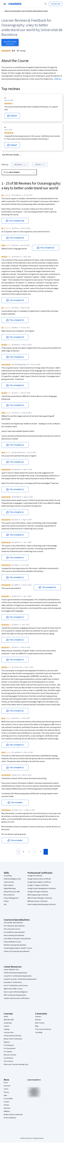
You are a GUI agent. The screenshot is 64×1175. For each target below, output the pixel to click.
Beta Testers (39, 1023)
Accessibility (8, 1098)
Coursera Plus (9, 1032)
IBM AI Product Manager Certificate (40, 898)
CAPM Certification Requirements (15, 973)
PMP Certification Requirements (15, 995)
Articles (6, 1105)
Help (5, 1095)
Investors (7, 1086)
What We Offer (9, 1020)
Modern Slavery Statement (13, 1114)
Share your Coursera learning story (16, 1064)
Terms (6, 1089)
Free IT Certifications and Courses (16, 985)
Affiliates (7, 1111)
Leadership (8, 1023)
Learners (38, 1016)
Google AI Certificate (35, 876)
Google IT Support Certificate (38, 885)
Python (6, 901)
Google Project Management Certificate (42, 888)
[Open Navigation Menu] (5, 4)
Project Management (11, 898)
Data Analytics (9, 885)
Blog (36, 1026)
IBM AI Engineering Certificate (38, 895)
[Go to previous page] (18, 852)
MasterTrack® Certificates (13, 1039)
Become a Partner (10, 1055)
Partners (38, 1020)
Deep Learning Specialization (14, 935)
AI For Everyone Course (12, 929)
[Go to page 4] (40, 852)
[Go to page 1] (23, 852)
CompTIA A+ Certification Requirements (18, 976)
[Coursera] (14, 4)
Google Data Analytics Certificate (39, 882)
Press (6, 1082)
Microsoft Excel (9, 895)
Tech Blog (38, 1032)
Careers (6, 1026)
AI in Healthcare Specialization (14, 932)
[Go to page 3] (35, 852)
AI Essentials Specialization (13, 922)
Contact (6, 1102)
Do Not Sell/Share (10, 1118)
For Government (9, 1048)
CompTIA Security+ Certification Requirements (20, 979)
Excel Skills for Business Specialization (17, 938)
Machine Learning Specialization (15, 945)
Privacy (6, 1092)
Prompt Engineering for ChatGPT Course (18, 948)
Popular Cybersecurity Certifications (16, 998)
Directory (7, 1108)
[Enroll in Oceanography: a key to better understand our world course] (10, 42)
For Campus (8, 1051)
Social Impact (8, 1058)
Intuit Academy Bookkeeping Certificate (42, 904)
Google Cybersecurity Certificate (39, 879)
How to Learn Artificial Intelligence (16, 992)
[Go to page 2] (29, 852)
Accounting (8, 876)
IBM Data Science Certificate (37, 901)
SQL (5, 904)
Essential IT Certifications (13, 982)
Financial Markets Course (12, 942)
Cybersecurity (9, 882)
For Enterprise (9, 1045)
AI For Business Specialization (14, 926)
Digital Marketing (10, 888)
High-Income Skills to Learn (13, 989)
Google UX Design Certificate (38, 892)
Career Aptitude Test (11, 969)
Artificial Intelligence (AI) (12, 879)
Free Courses (8, 1061)
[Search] (45, 4)
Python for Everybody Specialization (16, 951)
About (6, 1016)
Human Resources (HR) (12, 892)
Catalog (6, 1029)
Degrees (7, 1042)
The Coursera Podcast (43, 1029)
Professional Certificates (12, 1036)
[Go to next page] (46, 852)
